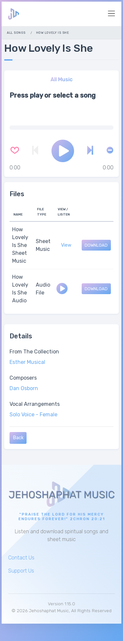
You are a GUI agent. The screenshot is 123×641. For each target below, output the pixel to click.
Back (18, 438)
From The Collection (34, 352)
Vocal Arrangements (35, 404)
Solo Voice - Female (33, 414)
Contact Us (21, 558)
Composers (23, 378)
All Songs (16, 32)
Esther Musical (27, 362)
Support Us (21, 571)
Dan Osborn (24, 388)
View (66, 245)
